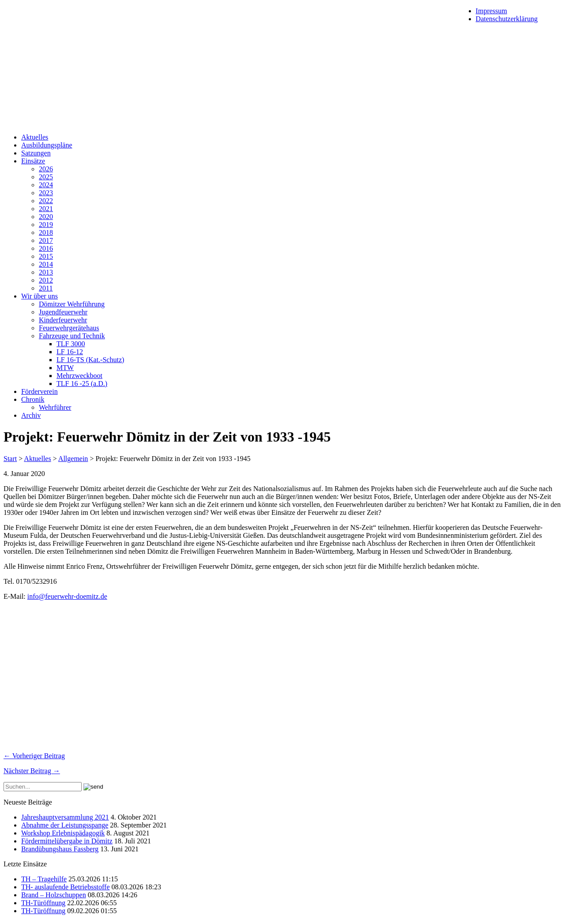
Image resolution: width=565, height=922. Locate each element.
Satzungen (36, 153)
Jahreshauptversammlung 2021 (65, 817)
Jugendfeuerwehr (63, 312)
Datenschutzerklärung (507, 19)
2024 (46, 185)
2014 (46, 264)
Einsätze (33, 161)
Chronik (32, 399)
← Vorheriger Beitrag (34, 756)
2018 (46, 232)
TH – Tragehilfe (44, 879)
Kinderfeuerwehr (63, 320)
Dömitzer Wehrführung (72, 304)
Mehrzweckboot (79, 375)
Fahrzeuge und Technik (72, 336)
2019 (46, 224)
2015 (46, 256)
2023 (46, 192)
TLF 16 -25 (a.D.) (81, 383)
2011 (46, 288)
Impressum (491, 11)
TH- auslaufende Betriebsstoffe (65, 887)
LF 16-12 (69, 351)
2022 (46, 200)
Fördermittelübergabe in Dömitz (67, 841)
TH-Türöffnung (43, 903)
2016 (46, 248)
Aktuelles (34, 137)
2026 (46, 169)
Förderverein (39, 391)
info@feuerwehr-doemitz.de (67, 596)
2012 (46, 280)
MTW (65, 367)
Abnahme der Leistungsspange (64, 825)
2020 (46, 216)
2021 (46, 208)
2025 (46, 177)
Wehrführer (55, 407)
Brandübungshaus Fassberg (59, 849)
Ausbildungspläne (46, 145)
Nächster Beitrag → (32, 771)
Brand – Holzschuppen (53, 895)
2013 (46, 272)
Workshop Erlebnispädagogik (63, 833)
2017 (46, 240)
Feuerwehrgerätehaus (69, 328)
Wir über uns (39, 296)
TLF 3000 (70, 344)
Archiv (31, 415)
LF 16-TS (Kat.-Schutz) (90, 359)
